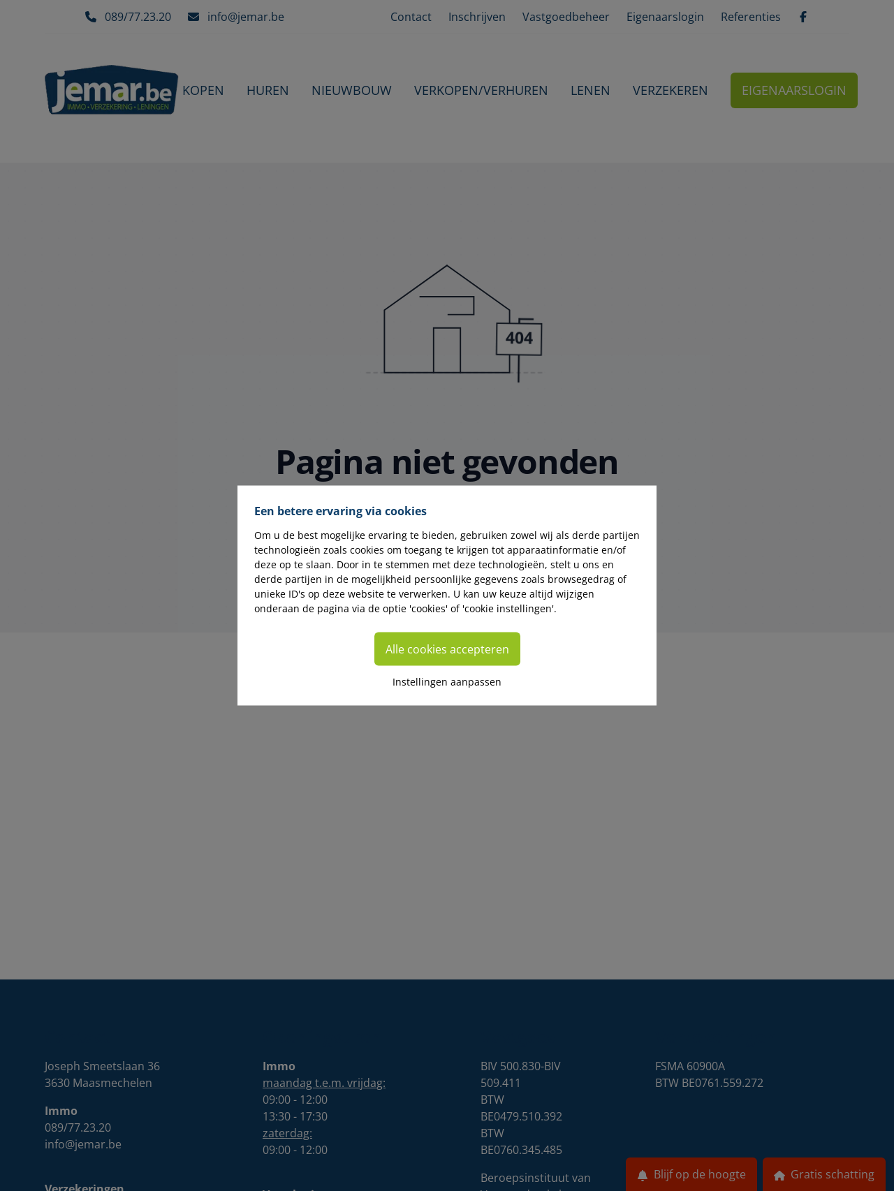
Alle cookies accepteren (447, 649)
